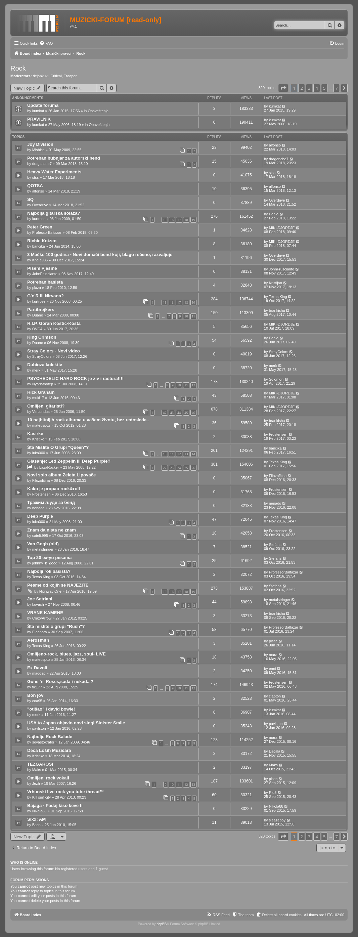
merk (36, 370)
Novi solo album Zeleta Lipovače (61, 474)
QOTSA (35, 185)
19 (193, 220)
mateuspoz (41, 425)
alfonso (275, 145)
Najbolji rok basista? (49, 571)
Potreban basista (45, 282)
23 (172, 468)
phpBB (161, 924)
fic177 (37, 687)
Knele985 (40, 260)
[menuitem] (46, 43)
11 (193, 316)
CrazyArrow (41, 618)
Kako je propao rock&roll (53, 488)
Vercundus (41, 412)
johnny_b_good (44, 563)
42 (164, 413)
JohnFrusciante (44, 274)
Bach (36, 825)
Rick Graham (40, 392)
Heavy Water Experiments (54, 171)
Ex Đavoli (37, 667)
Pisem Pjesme (42, 268)
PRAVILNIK (39, 119)
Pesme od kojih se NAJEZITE (57, 585)
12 (193, 385)
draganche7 (42, 164)
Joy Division (40, 144)
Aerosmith (38, 640)
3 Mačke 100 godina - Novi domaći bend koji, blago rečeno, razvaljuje (99, 254)
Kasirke (35, 433)
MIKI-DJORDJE (282, 228)
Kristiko (38, 439)
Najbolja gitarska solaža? (53, 213)
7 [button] (336, 88)
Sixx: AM (36, 819)
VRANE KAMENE (45, 612)
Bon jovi (36, 695)
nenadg (38, 508)
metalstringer (43, 549)
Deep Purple (40, 516)
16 (172, 220)
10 (186, 316)
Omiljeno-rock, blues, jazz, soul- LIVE (66, 653)
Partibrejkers (40, 309)
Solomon (276, 379)
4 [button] (316, 88)
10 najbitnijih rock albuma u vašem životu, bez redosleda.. (88, 419)
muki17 (38, 398)
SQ (30, 199)
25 (186, 468)
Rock (18, 68)
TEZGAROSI (40, 764)
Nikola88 (39, 811)
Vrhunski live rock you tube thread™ (65, 791)
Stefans (275, 545)
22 (164, 468)
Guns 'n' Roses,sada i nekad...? (60, 681)
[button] (283, 88)
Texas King (278, 297)
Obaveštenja (98, 111)
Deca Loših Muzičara (49, 750)
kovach (38, 604)
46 (193, 413)
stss (35, 177)
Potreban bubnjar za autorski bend (63, 158)
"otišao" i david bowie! (51, 709)
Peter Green (39, 226)
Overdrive (40, 205)
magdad (39, 673)
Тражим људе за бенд (51, 502)
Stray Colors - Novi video (53, 350)
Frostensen (278, 434)
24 (179, 468)
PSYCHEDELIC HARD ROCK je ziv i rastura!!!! (75, 378)
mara (273, 655)
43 (172, 413)
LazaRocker (49, 467)
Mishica (38, 150)
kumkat (38, 111)
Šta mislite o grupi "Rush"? (56, 626)
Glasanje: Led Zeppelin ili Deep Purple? (68, 461)
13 (186, 454)
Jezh (36, 783)
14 (193, 454)
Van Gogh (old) (43, 543)
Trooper (70, 76)
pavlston (39, 728)
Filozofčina (41, 480)
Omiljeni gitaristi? (45, 406)
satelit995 (40, 536)
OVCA (37, 329)
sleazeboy (277, 820)
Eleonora (39, 632)
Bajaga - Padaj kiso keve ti (55, 805)
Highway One (50, 591)
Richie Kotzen (41, 240)
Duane (37, 315)
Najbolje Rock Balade (49, 736)
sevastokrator (43, 742)
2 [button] (301, 88)
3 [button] (309, 88)
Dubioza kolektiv (44, 364)
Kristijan (275, 283)
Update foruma (42, 105)
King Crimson (41, 337)
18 (186, 220)
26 (193, 468)
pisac (273, 641)
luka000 (38, 453)
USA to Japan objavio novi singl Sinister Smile (76, 722)
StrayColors (41, 356)
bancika (38, 246)
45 (186, 413)
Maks (36, 770)
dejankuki (40, 76)
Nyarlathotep (42, 384)
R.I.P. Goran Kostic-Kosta (54, 323)
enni (272, 669)
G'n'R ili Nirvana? (45, 295)
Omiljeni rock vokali (48, 777)
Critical (56, 76)
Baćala (274, 751)
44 (179, 413)
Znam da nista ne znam (51, 530)
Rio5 (273, 793)
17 (179, 220)
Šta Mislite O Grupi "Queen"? (58, 447)
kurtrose (39, 219)
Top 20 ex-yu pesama (49, 557)
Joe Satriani (39, 598)
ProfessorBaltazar (46, 232)
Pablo (273, 214)
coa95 (37, 701)
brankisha (277, 310)
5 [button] (324, 88)
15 (164, 220)
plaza (36, 288)
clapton (275, 696)
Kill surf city (41, 797)
